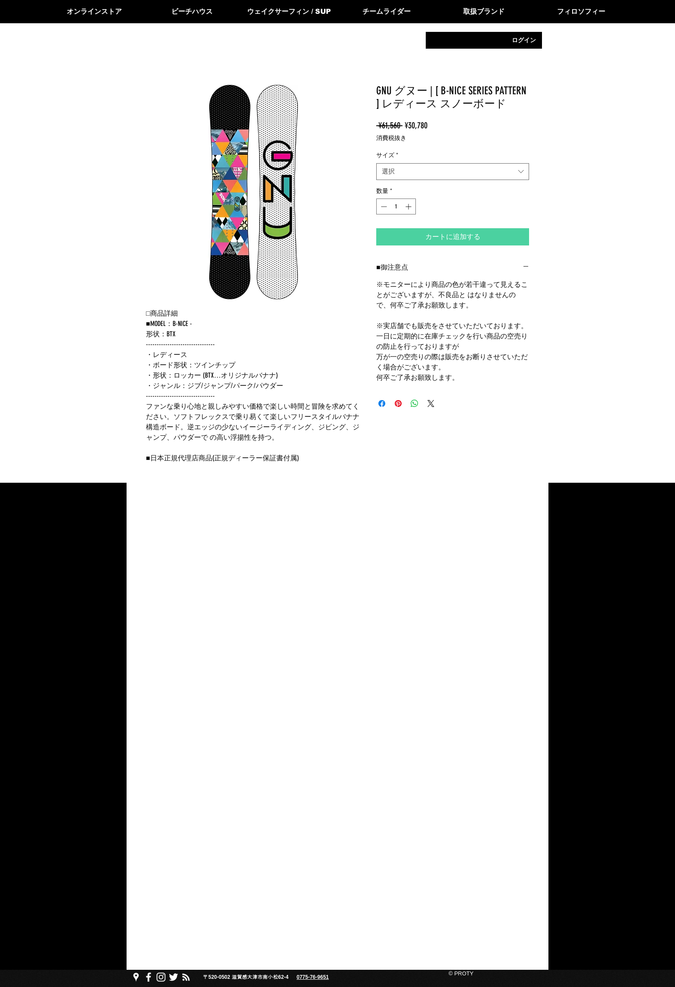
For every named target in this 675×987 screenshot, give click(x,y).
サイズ (387, 155)
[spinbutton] (396, 206)
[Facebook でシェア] (382, 403)
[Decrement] (383, 206)
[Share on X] (431, 403)
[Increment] (409, 206)
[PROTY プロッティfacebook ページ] (148, 977)
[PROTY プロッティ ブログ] (186, 977)
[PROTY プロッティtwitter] (173, 977)
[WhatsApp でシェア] (414, 403)
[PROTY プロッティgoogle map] (136, 977)
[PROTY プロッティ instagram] (161, 977)
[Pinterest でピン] (398, 403)
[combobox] (452, 171)
